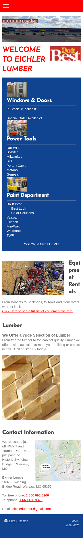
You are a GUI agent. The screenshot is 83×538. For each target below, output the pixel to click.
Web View (72, 525)
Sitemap (22, 521)
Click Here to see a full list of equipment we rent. (37, 311)
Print (10, 521)
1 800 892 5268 (37, 495)
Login (75, 520)
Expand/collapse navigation (41, 6)
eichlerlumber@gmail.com (31, 509)
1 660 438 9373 (30, 500)
